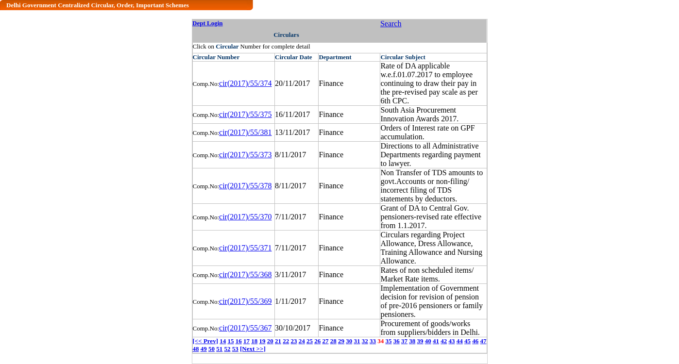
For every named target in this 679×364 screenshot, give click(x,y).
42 (444, 341)
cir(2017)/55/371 (245, 248)
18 (254, 341)
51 (219, 348)
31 (357, 341)
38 (412, 341)
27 (325, 341)
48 (196, 348)
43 (451, 341)
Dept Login (207, 23)
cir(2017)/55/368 (245, 274)
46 (475, 341)
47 (483, 341)
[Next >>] (253, 348)
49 (204, 348)
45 (467, 341)
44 (460, 341)
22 (286, 341)
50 (211, 348)
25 (309, 341)
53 (235, 348)
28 (333, 341)
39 (420, 341)
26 (317, 341)
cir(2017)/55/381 (245, 132)
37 (404, 341)
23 (293, 341)
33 (373, 341)
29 (341, 341)
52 (227, 348)
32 (365, 341)
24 (302, 341)
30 (349, 341)
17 (246, 341)
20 (270, 341)
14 (223, 341)
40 (428, 341)
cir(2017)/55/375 (245, 114)
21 (278, 341)
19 (262, 341)
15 (230, 341)
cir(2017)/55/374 (245, 83)
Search (391, 23)
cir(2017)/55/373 (245, 154)
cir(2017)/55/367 (245, 328)
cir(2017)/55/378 (245, 186)
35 (388, 341)
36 (396, 341)
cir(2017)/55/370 (245, 217)
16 (239, 341)
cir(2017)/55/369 (245, 301)
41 (436, 341)
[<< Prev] (205, 341)
